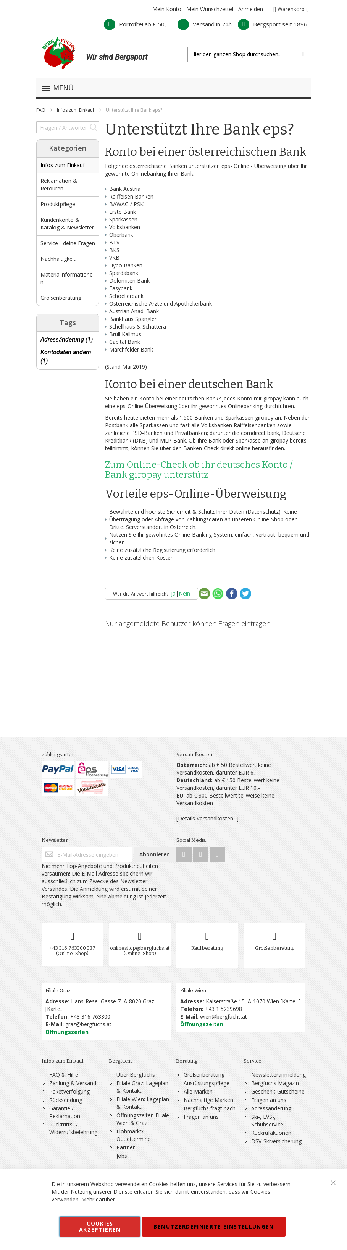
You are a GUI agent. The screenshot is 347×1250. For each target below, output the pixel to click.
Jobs (121, 1155)
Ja (173, 594)
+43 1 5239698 (223, 1008)
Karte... (55, 1008)
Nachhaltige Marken (208, 1100)
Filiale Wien (193, 990)
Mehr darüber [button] (98, 1199)
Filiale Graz (58, 990)
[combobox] (249, 54)
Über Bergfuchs (135, 1074)
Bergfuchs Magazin (275, 1083)
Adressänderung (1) (66, 339)
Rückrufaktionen (271, 1132)
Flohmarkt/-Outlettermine (133, 1135)
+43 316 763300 (90, 1016)
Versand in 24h (205, 24)
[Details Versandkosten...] (207, 818)
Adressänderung (271, 1108)
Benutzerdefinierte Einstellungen (213, 1226)
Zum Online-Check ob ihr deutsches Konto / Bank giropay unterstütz (199, 469)
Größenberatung (60, 297)
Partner (125, 1147)
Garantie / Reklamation (64, 1112)
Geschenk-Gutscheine (278, 1091)
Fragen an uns (201, 1116)
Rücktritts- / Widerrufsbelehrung (73, 1128)
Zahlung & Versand (72, 1083)
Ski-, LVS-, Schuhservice (267, 1120)
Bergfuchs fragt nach (210, 1108)
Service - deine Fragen (67, 243)
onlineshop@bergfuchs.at (139, 948)
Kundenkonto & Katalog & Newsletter (67, 223)
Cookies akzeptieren (100, 1226)
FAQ (41, 110)
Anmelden (250, 9)
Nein (184, 594)
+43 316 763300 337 (72, 948)
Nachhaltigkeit (58, 258)
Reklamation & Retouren (58, 184)
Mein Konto (166, 9)
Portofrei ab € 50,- (136, 24)
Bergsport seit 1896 (272, 24)
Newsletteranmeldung (278, 1074)
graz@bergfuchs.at (88, 1024)
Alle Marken (198, 1091)
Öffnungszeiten (67, 1031)
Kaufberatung (207, 948)
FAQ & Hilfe (63, 1074)
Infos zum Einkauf (76, 110)
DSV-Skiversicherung (276, 1141)
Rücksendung (65, 1100)
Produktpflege (57, 204)
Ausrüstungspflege (206, 1083)
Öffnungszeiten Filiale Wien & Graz (142, 1119)
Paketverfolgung (69, 1091)
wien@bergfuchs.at (223, 1016)
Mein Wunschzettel (209, 9)
